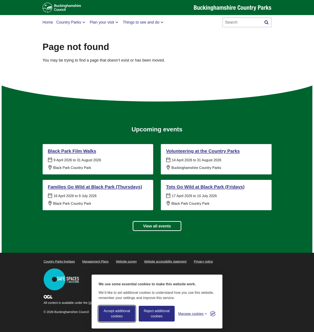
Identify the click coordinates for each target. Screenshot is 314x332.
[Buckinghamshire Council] (62, 7)
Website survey (126, 261)
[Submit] (266, 22)
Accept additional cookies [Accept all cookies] (117, 313)
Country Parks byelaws (59, 261)
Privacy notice (203, 261)
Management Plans (95, 261)
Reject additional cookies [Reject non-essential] (156, 313)
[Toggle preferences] (192, 314)
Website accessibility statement (165, 261)
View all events (157, 226)
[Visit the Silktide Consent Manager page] (212, 313)
